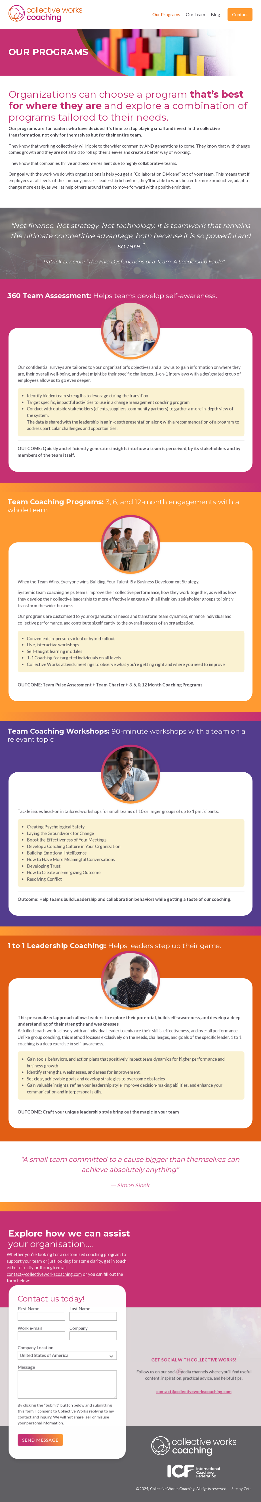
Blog (215, 14)
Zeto (248, 1488)
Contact (240, 14)
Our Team (195, 14)
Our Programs (166, 14)
